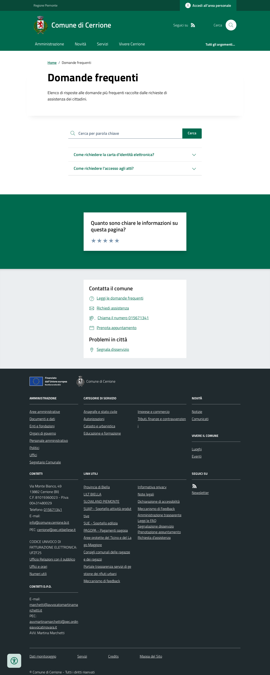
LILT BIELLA (92, 494)
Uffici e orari (38, 566)
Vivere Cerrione (132, 44)
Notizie (197, 411)
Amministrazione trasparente (159, 515)
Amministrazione (49, 44)
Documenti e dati (42, 418)
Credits (113, 656)
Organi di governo (43, 433)
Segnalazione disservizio (156, 526)
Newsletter (200, 492)
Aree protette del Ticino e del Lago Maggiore (107, 541)
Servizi (102, 44)
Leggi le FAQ (147, 520)
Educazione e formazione (102, 433)
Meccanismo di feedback (102, 581)
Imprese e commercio (153, 411)
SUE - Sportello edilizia (101, 523)
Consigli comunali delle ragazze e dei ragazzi (107, 555)
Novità (80, 44)
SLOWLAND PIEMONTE (101, 501)
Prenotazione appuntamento (159, 532)
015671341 (53, 509)
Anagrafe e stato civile (100, 411)
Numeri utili (38, 573)
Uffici (33, 455)
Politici (34, 447)
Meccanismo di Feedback (156, 508)
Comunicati (200, 418)
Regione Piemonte (45, 5)
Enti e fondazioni (42, 426)
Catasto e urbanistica (99, 426)
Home (52, 62)
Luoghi (197, 449)
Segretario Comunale (45, 462)
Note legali (146, 494)
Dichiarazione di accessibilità (159, 501)
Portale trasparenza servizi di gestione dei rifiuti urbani (107, 570)
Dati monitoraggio (43, 656)
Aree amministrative (45, 411)
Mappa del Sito (151, 656)
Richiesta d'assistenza (154, 537)
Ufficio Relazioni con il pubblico (52, 559)
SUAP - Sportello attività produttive (107, 512)
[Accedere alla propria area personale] (208, 5)
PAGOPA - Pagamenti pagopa (106, 530)
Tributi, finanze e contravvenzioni (162, 422)
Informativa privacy (152, 487)
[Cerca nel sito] (229, 25)
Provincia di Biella (97, 487)
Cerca (192, 133)
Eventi (196, 456)
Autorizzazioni (94, 418)
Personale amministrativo (49, 440)
